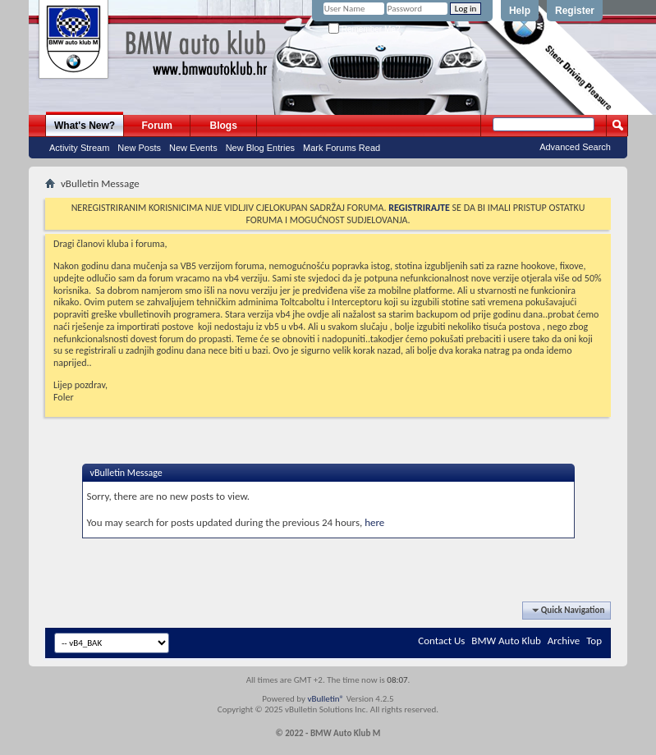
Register (574, 10)
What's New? (84, 125)
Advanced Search (575, 147)
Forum (157, 125)
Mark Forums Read (341, 148)
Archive (564, 640)
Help (519, 10)
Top (594, 640)
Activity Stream (79, 148)
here (374, 522)
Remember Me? (364, 29)
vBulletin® (325, 698)
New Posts (139, 148)
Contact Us (441, 640)
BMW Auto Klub (505, 640)
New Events (193, 148)
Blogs (223, 125)
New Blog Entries (260, 148)
